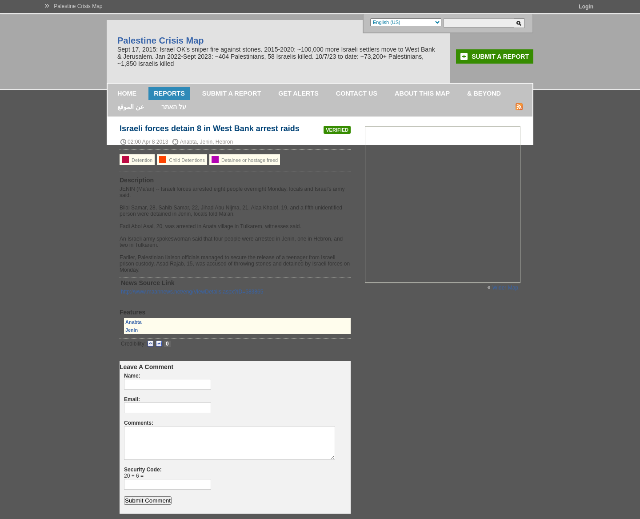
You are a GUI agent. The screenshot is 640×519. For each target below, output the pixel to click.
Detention (137, 159)
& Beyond (484, 93)
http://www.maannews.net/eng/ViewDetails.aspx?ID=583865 (192, 292)
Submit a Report (500, 56)
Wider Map (505, 288)
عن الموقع (130, 106)
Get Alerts (298, 93)
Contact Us (356, 93)
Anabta (133, 322)
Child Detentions (182, 159)
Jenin (131, 330)
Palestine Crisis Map (78, 6)
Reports (169, 93)
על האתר (173, 106)
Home (126, 93)
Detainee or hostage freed (245, 159)
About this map (422, 93)
